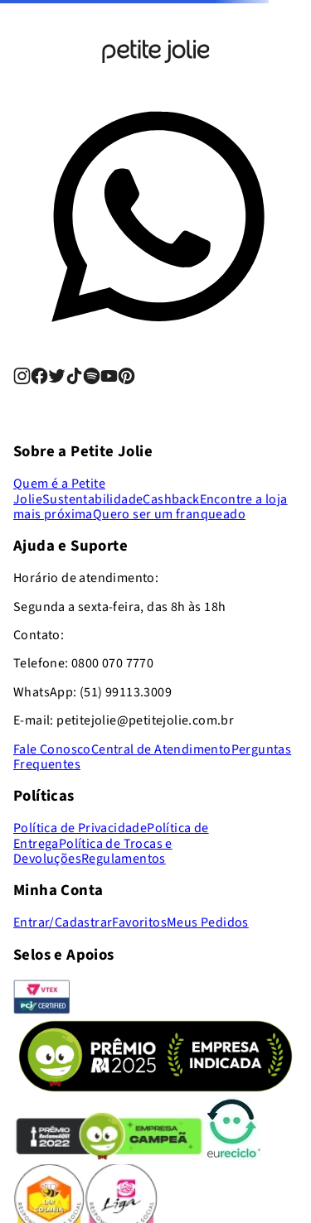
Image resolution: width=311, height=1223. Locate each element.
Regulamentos (123, 859)
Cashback (171, 499)
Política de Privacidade (80, 828)
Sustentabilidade (92, 499)
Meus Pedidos (208, 922)
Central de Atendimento (161, 749)
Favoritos (139, 922)
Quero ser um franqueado (169, 514)
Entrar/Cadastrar (62, 922)
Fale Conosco (52, 749)
